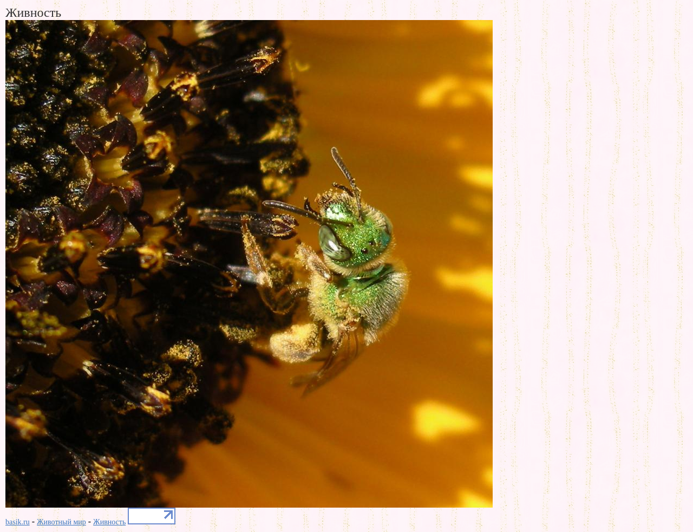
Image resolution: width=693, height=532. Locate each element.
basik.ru (17, 522)
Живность (109, 522)
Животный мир (61, 522)
